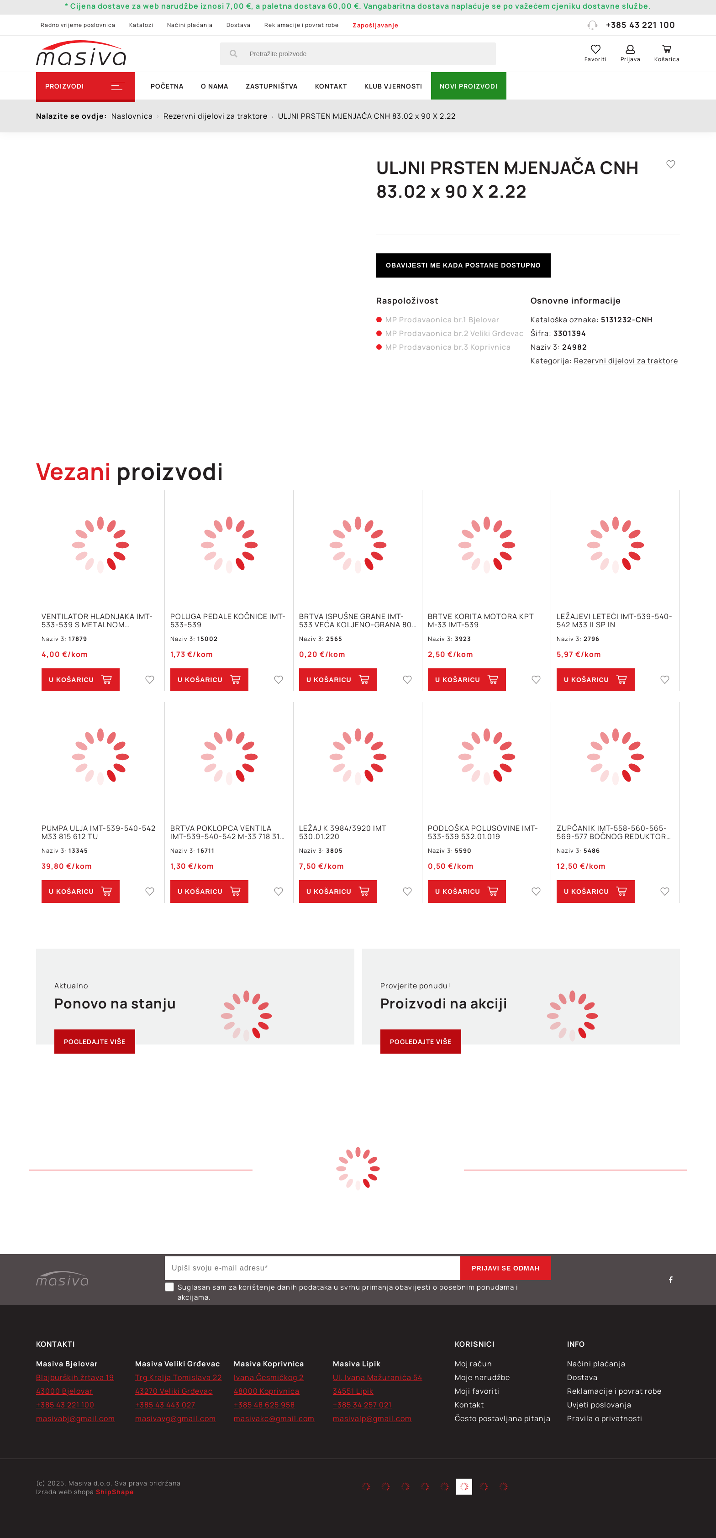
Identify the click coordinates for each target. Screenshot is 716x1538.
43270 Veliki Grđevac (174, 1391)
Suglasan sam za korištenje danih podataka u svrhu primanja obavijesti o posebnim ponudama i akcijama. (341, 1292)
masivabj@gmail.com (75, 1418)
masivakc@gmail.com (274, 1418)
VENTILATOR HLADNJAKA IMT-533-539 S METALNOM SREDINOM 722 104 (97, 620)
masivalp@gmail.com (372, 1418)
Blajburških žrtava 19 (75, 1377)
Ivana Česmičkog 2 (269, 1377)
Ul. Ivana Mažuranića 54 (377, 1377)
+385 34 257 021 (362, 1405)
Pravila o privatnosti (604, 1418)
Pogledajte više (95, 1041)
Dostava (238, 25)
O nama (214, 86)
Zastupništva (272, 86)
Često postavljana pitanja (503, 1418)
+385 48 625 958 (264, 1405)
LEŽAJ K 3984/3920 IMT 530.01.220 (343, 832)
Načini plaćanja (190, 25)
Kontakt (331, 86)
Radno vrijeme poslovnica (78, 25)
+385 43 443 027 (165, 1405)
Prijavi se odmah (506, 1268)
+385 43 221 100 (630, 24)
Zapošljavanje (376, 25)
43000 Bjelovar (64, 1391)
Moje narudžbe (482, 1377)
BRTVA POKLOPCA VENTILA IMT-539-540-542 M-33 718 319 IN (227, 832)
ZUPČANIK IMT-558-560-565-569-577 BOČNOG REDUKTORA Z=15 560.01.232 (614, 832)
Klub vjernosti (393, 86)
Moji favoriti (477, 1391)
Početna (167, 86)
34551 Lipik (353, 1391)
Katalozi (141, 25)
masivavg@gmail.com (175, 1418)
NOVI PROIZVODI (469, 86)
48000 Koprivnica (267, 1391)
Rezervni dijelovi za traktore (626, 361)
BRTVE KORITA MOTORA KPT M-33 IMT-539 (481, 620)
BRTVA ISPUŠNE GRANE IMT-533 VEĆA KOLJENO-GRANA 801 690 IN (357, 620)
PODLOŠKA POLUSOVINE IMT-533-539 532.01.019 (483, 832)
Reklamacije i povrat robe (301, 25)
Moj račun (473, 1364)
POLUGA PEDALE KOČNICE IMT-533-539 (228, 620)
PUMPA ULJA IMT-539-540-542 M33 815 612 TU (99, 832)
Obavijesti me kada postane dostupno (463, 265)
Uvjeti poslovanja (599, 1405)
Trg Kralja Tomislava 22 (178, 1377)
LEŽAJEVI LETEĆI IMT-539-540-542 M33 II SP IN (615, 620)
